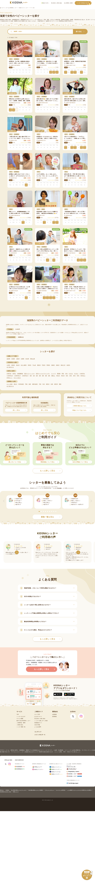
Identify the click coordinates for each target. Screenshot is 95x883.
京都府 (13, 358)
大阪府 (18, 358)
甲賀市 (43, 365)
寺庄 (43, 384)
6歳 (49, 375)
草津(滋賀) (21, 384)
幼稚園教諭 (20, 373)
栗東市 (39, 365)
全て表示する (10, 367)
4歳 (43, 375)
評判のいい (10, 378)
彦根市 (13, 365)
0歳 (31, 375)
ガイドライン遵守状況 (60, 790)
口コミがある (17, 378)
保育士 (14, 373)
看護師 (58, 373)
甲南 (26, 384)
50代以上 (83, 375)
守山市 (34, 365)
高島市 (57, 365)
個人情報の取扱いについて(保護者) (35, 790)
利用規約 (7, 790)
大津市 (8, 365)
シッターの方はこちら (84, 3)
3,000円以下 (25, 375)
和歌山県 (32, 358)
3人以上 (76, 373)
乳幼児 (63, 375)
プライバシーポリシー (49, 790)
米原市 (68, 365)
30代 (74, 375)
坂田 (30, 384)
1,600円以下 (10, 375)
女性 (66, 373)
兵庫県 (22, 358)
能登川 (48, 384)
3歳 (40, 375)
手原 (40, 384)
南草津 (56, 384)
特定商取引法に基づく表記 (5, 791)
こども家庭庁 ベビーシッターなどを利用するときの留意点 (79, 790)
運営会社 (2, 790)
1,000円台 (82, 373)
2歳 (37, 375)
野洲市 (48, 365)
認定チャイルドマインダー (43, 373)
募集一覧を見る (50, 517)
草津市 (29, 365)
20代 (70, 375)
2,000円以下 (17, 375)
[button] (39, 511)
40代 (78, 375)
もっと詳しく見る (50, 639)
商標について (16, 791)
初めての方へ (45, 3)
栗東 (60, 384)
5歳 (46, 375)
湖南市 (53, 365)
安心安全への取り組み (56, 3)
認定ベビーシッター (29, 373)
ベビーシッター (33, 19)
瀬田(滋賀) (35, 384)
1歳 (34, 375)
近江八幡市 (24, 365)
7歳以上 (53, 375)
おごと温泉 (10, 384)
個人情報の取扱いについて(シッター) (19, 790)
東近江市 (63, 365)
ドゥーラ (53, 373)
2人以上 (71, 373)
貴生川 (15, 384)
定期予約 (9, 373)
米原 (52, 384)
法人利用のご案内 (68, 3)
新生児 (58, 375)
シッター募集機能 (57, 488)
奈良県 (27, 358)
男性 (63, 373)
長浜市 (18, 365)
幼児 (67, 375)
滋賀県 (8, 358)
